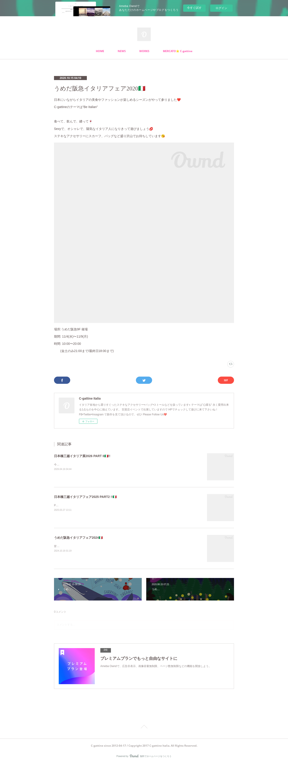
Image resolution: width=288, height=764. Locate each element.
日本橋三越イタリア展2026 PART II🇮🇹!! (82, 456)
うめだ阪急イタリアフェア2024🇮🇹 (78, 537)
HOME (100, 51)
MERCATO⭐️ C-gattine (177, 51)
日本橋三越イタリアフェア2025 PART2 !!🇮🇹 (85, 497)
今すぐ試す (194, 7)
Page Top (144, 727)
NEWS (122, 51)
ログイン (221, 8)
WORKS (144, 51)
